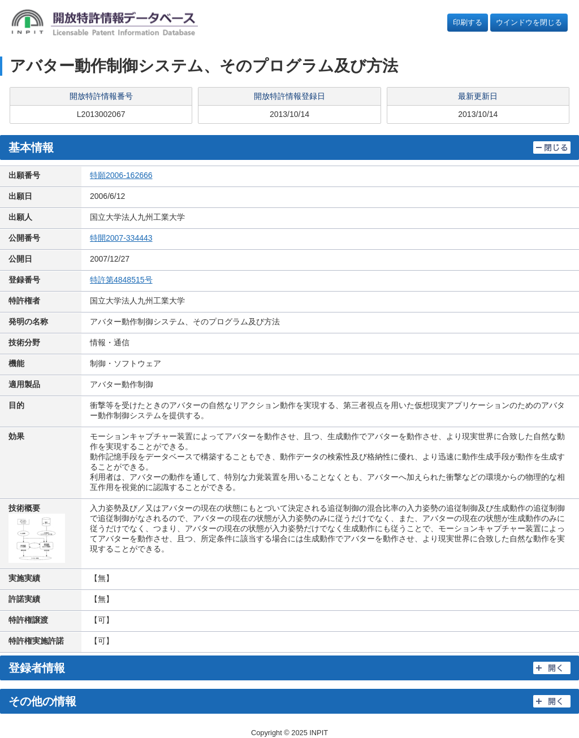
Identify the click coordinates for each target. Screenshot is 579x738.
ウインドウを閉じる (529, 22)
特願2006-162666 (121, 175)
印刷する (467, 22)
